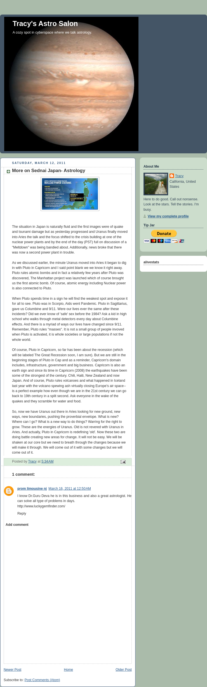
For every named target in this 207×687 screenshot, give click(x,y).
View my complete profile (168, 216)
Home (68, 670)
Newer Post (12, 670)
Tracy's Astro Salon (45, 23)
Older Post (124, 670)
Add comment (17, 525)
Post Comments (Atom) (42, 680)
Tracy (179, 176)
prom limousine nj (32, 489)
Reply (21, 513)
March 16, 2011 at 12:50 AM (69, 489)
